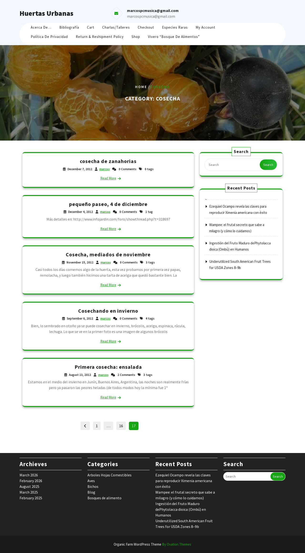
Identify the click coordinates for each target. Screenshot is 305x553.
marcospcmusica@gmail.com (151, 16)
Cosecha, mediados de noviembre (108, 254)
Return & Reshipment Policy (100, 36)
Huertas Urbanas (46, 13)
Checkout (146, 27)
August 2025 (29, 486)
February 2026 (31, 480)
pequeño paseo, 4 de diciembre (108, 204)
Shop (136, 36)
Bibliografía (69, 27)
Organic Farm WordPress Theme (152, 544)
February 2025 (31, 497)
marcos (104, 169)
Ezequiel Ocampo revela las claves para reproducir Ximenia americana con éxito (183, 481)
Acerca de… (41, 27)
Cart (90, 27)
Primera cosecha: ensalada (108, 366)
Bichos (92, 486)
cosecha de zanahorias (108, 161)
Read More (108, 178)
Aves (91, 480)
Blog (91, 492)
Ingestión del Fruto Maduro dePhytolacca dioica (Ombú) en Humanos (180, 509)
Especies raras (175, 27)
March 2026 (29, 475)
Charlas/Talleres (116, 27)
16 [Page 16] (122, 424)
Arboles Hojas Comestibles (109, 475)
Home (141, 86)
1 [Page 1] (98, 424)
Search (268, 165)
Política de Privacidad (49, 36)
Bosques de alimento (104, 497)
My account (205, 27)
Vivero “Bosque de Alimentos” (174, 36)
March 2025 (29, 492)
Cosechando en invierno (108, 310)
